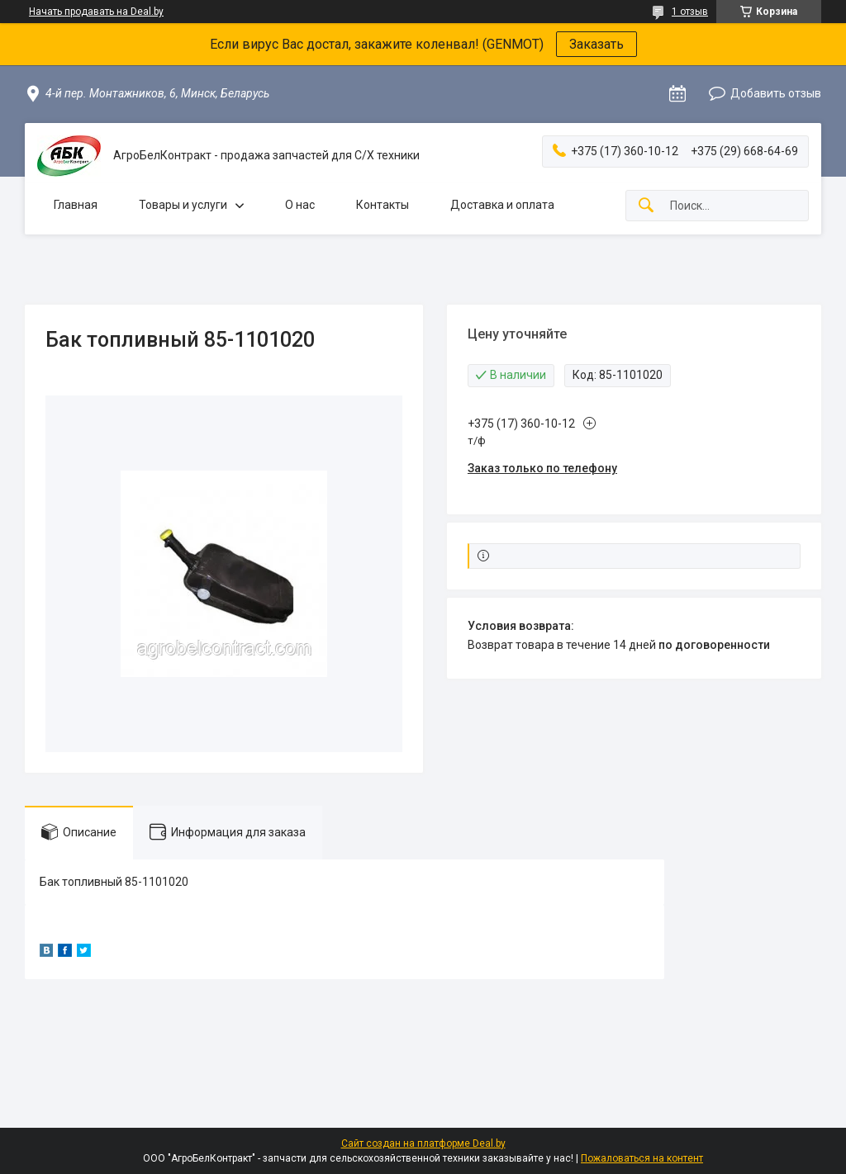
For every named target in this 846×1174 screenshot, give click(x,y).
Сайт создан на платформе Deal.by (423, 1143)
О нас (300, 204)
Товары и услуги (183, 204)
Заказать (596, 44)
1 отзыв (690, 11)
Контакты (382, 204)
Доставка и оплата (502, 204)
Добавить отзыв (775, 93)
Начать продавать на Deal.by (96, 11)
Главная (75, 204)
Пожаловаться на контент (642, 1158)
